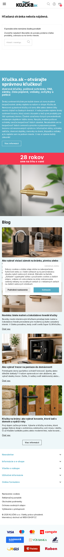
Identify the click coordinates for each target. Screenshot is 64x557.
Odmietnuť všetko (52, 266)
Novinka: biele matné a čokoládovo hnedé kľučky (29, 315)
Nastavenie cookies (11, 494)
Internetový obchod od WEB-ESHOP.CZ (19, 517)
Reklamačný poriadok (11, 497)
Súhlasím (46, 290)
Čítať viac (6, 329)
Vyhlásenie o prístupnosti (13, 509)
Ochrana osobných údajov (13, 505)
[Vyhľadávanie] (18, 42)
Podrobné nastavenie (18, 290)
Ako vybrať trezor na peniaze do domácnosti (27, 367)
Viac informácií (11, 143)
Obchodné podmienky (12, 501)
